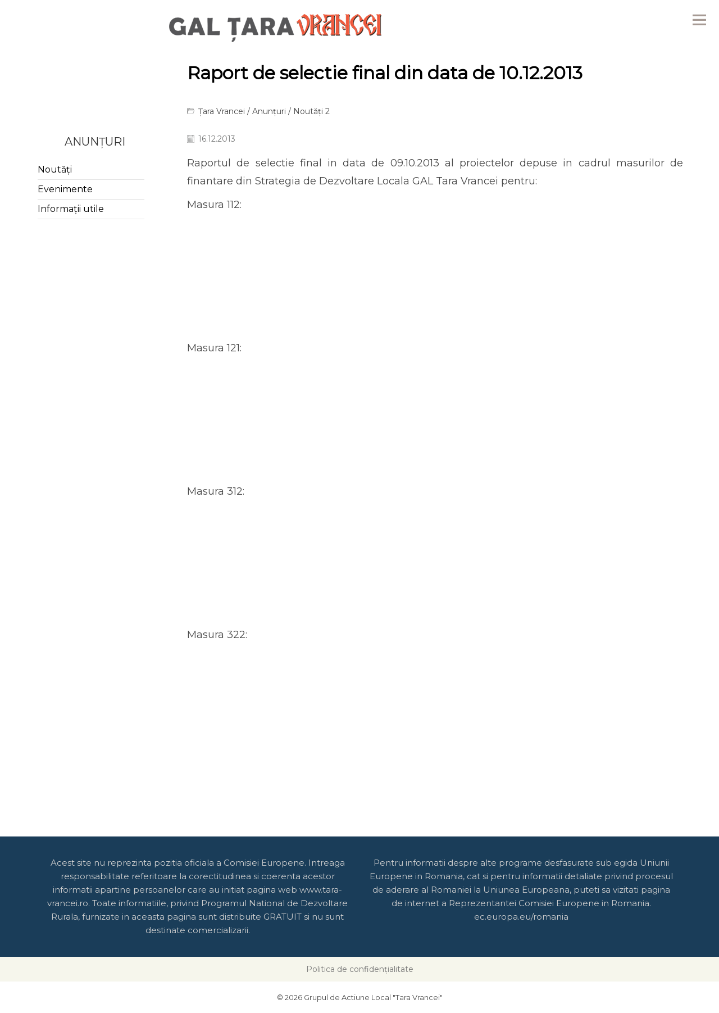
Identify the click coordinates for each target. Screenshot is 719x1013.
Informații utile (71, 208)
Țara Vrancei (221, 111)
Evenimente (65, 189)
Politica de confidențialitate (359, 969)
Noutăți (55, 169)
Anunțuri (269, 111)
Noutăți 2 (311, 111)
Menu (699, 19)
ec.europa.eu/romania (521, 916)
